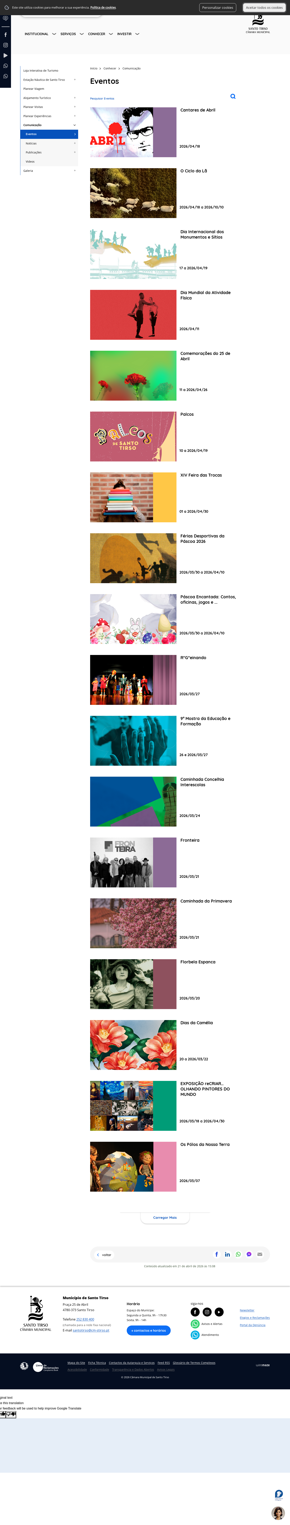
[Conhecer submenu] (111, 34)
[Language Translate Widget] (7, 21)
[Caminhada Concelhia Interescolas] (165, 802)
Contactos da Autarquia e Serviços (132, 1363)
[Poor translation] (11, 1414)
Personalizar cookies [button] (217, 7)
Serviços (68, 34)
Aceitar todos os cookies (264, 7)
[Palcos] (165, 436)
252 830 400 (85, 1319)
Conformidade (99, 1369)
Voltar (106, 1255)
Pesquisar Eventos (102, 98)
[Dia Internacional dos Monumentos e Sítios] (165, 254)
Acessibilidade (24, 1366)
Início (93, 68)
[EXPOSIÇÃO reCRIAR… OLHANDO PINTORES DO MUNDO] (165, 1106)
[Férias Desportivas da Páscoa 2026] (165, 558)
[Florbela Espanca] (165, 984)
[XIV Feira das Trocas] (165, 497)
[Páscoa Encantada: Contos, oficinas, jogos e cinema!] (165, 619)
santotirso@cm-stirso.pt (91, 1330)
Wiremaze (263, 1365)
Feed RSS (164, 1363)
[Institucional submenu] (54, 34)
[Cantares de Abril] (165, 132)
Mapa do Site (76, 1363)
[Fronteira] (165, 862)
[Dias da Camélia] (165, 1045)
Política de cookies (103, 7)
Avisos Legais (166, 1369)
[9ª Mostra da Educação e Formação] (165, 741)
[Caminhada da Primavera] (165, 923)
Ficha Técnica (97, 1363)
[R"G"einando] (165, 680)
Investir (124, 34)
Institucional (36, 34)
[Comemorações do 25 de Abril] (165, 376)
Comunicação (132, 68)
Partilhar (217, 1254)
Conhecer (96, 34)
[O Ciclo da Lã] (165, 193)
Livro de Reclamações (46, 1367)
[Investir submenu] (137, 34)
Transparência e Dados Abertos (133, 1369)
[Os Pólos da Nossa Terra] (165, 1167)
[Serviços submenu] (82, 34)
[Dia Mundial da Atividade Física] (165, 315)
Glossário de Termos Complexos (194, 1363)
